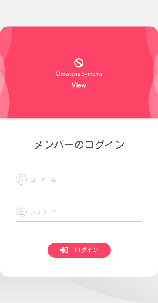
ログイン (79, 250)
